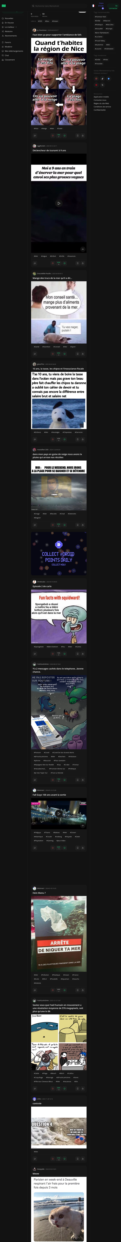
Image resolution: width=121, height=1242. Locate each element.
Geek (78, 836)
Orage (37, 514)
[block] (83, 135)
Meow (36, 1173)
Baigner (38, 518)
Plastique (56, 975)
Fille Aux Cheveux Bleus (44, 1081)
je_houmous (39, 30)
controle (37, 1103)
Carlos (78, 647)
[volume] (82, 249)
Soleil (60, 128)
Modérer (7, 46)
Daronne (79, 432)
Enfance (38, 432)
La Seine (99, 37)
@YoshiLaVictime (41, 756)
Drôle (62, 256)
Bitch (62, 1073)
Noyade (69, 836)
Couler (49, 836)
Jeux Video (61, 840)
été (108, 45)
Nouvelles (7, 18)
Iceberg (59, 836)
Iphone (37, 760)
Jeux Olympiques (102, 33)
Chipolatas (68, 432)
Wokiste (38, 983)
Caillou (70, 1073)
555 (40, 21)
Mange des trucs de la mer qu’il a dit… (52, 278)
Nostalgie (55, 432)
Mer (52, 128)
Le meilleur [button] (9, 27)
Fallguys (38, 832)
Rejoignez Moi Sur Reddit (44, 765)
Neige (44, 128)
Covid (47, 752)
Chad (63, 514)
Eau (47, 21)
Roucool (48, 760)
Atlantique (39, 836)
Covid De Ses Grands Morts (63, 752)
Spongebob (39, 647)
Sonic (76, 1077)
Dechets (62, 756)
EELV (45, 979)
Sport (73, 347)
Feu (63, 647)
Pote (106, 59)
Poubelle (54, 979)
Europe (109, 28)
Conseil (57, 347)
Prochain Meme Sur (57, 769)
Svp (59, 765)
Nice (36, 128)
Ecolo (37, 979)
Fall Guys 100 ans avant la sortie (49, 794)
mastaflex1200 (40, 449)
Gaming (50, 840)
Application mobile (101, 97)
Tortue (76, 765)
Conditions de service (102, 106)
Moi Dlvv (110, 24)
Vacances (72, 256)
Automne (99, 45)
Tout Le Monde (57, 773)
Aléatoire (7, 31)
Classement (8, 59)
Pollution (73, 756)
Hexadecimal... (40, 769)
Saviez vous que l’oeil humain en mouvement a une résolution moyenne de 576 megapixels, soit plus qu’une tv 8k (58, 1008)
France (75, 975)
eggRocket (39, 146)
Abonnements (9, 35)
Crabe (67, 765)
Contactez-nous (100, 100)
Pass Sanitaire (60, 760)
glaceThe (38, 364)
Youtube (99, 63)
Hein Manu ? (39, 892)
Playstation (39, 840)
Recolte (54, 514)
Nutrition (46, 347)
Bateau (57, 832)
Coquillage (39, 1077)
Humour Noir (101, 17)
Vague (44, 256)
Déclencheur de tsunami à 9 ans (49, 150)
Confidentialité (100, 110)
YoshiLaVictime (41, 664)
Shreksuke (39, 582)
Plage (45, 1073)
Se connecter (113, 6)
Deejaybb (38, 1169)
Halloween (109, 49)
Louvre (98, 49)
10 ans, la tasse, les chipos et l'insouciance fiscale (58, 368)
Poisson (38, 752)
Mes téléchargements (12, 51)
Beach (54, 1073)
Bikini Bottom (53, 647)
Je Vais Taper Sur (41, 773)
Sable (37, 1073)
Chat (5, 55)
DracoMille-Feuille (42, 273)
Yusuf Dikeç (100, 41)
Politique (72, 769)
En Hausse (8, 22)
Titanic (47, 832)
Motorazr (38, 790)
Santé (37, 347)
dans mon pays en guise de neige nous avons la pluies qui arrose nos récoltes (57, 456)
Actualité (99, 28)
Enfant (53, 256)
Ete (76, 1081)
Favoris (6, 42)
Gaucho (76, 979)
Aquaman (65, 979)
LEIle (37, 1099)
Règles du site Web (101, 103)
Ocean (55, 21)
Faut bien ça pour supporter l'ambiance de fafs (57, 34)
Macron (107, 21)
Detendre (72, 514)
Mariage (50, 1077)
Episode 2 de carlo (42, 586)
